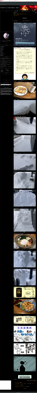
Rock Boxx (2, 55)
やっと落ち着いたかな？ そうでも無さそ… (21, 383)
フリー (1, 47)
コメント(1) (32, 383)
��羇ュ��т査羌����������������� (6, 88)
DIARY (2, 4)
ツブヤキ (17, 15)
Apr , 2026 (2, 71)
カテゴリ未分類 (2, 46)
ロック (1, 50)
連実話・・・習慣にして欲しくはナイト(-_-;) (20, 13)
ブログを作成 (33, 1)
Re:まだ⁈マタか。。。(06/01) (7, 66)
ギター (1, 51)
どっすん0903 (2, 58)
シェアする (18, 379)
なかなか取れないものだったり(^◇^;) (20, 386)
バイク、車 (2, 49)
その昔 (1, 53)
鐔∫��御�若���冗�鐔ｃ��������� (5, 94)
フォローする (6, 43)
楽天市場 (36, 1)
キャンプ (1, 48)
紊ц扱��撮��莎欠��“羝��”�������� (6, 90)
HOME (1, 4)
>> (28, 1)
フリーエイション (2, 54)
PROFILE (5, 4)
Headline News (6, 87)
